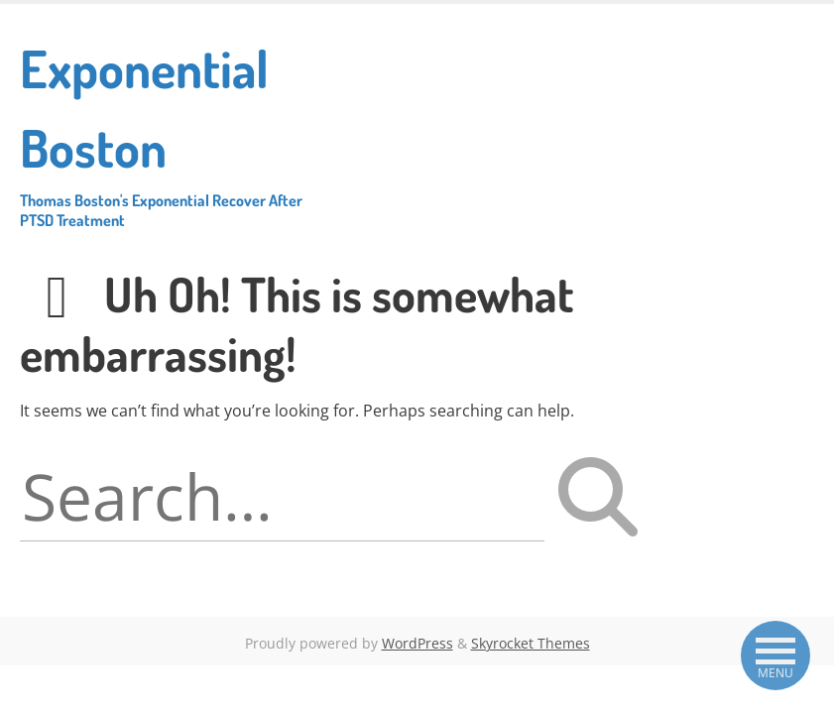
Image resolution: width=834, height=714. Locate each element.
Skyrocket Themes (530, 643)
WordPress (417, 643)
